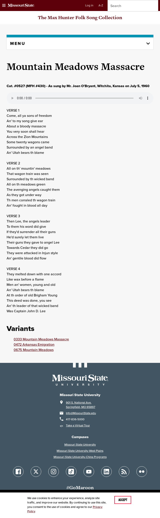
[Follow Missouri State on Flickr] (141, 471)
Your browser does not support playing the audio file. (80, 98)
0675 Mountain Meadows (34, 349)
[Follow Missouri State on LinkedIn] (106, 471)
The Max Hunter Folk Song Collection (80, 17)
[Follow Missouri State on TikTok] (71, 471)
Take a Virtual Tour (78, 425)
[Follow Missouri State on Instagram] (53, 471)
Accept (122, 500)
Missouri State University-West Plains (80, 451)
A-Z (101, 5)
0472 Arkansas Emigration (34, 344)
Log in (89, 5)
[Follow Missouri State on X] (36, 471)
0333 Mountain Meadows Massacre (41, 339)
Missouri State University (80, 445)
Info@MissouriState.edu (81, 413)
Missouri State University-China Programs (80, 457)
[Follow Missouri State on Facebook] (18, 471)
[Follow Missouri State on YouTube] (89, 471)
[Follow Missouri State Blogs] (124, 471)
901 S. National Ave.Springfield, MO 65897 (80, 404)
